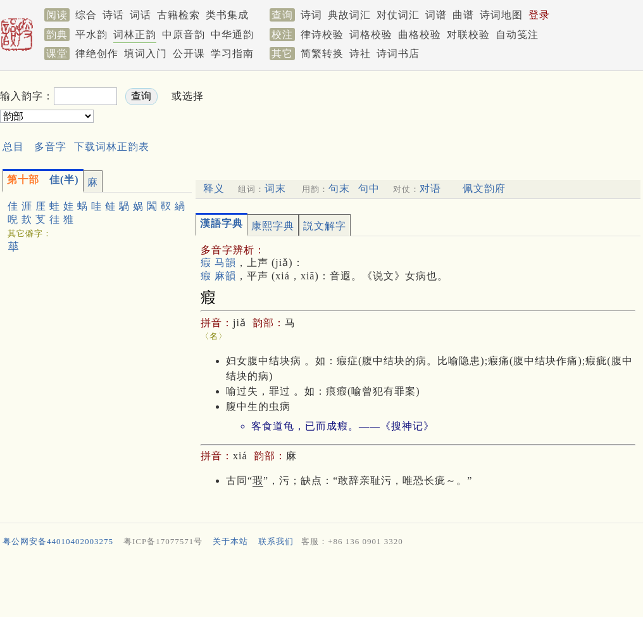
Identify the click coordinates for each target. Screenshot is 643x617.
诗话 (113, 15)
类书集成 (227, 15)
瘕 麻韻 (218, 275)
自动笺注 (517, 34)
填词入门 (145, 53)
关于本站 (230, 541)
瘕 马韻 (218, 262)
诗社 (360, 53)
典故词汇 (349, 15)
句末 (339, 188)
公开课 (189, 53)
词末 (275, 188)
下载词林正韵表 (111, 146)
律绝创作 (96, 53)
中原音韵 (183, 34)
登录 (539, 15)
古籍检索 (178, 15)
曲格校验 (419, 34)
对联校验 (468, 34)
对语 (430, 188)
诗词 (311, 15)
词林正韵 (134, 34)
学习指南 (232, 53)
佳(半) (43, 179)
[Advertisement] (321, 585)
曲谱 (463, 15)
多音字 (50, 146)
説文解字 (324, 225)
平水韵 (91, 34)
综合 (86, 15)
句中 (369, 188)
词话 (140, 15)
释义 (214, 188)
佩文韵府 (484, 188)
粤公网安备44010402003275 (58, 541)
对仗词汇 (398, 15)
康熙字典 (272, 225)
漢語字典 (221, 223)
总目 (13, 146)
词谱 (436, 15)
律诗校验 (322, 34)
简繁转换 (322, 53)
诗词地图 (501, 15)
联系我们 (276, 541)
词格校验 (370, 34)
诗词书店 (398, 53)
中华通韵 (232, 34)
